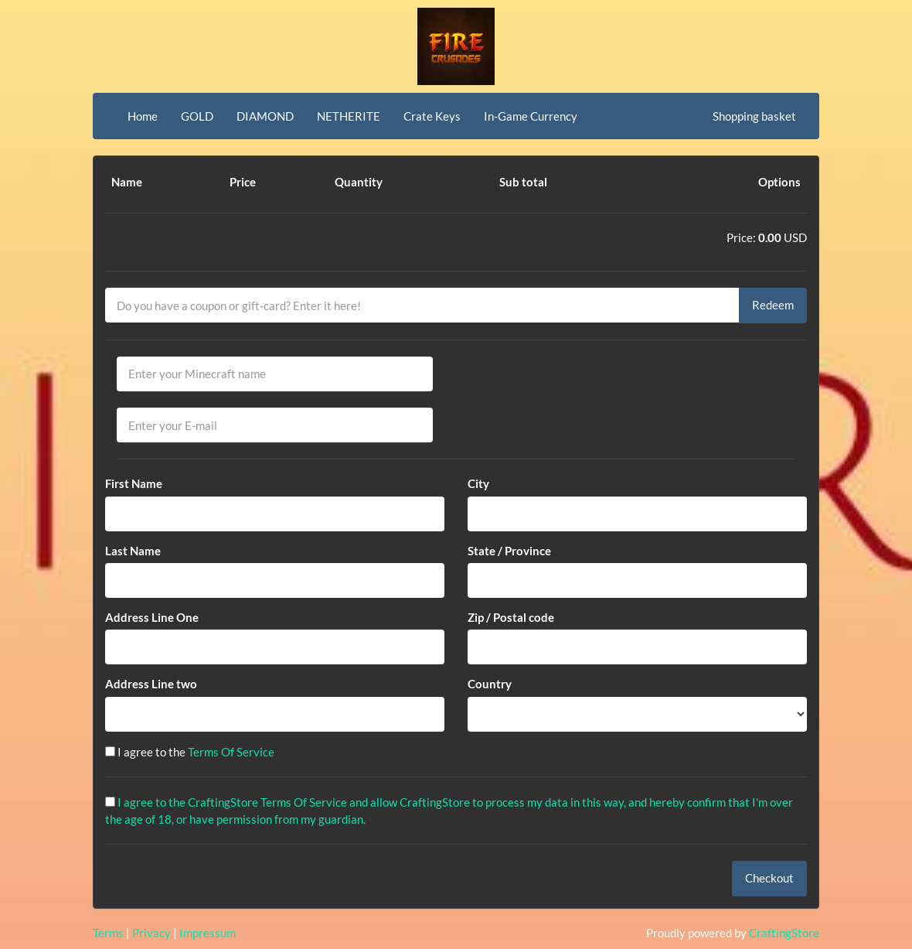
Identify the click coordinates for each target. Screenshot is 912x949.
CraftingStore (784, 933)
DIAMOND (265, 116)
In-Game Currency (530, 116)
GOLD (197, 116)
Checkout (769, 878)
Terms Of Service (231, 752)
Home (143, 116)
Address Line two (151, 684)
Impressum (207, 933)
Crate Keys (432, 116)
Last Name (133, 551)
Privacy (151, 933)
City (478, 483)
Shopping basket (754, 116)
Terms (108, 933)
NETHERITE (348, 116)
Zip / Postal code (511, 617)
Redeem (773, 305)
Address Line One (152, 617)
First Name (133, 483)
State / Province (509, 551)
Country (490, 684)
